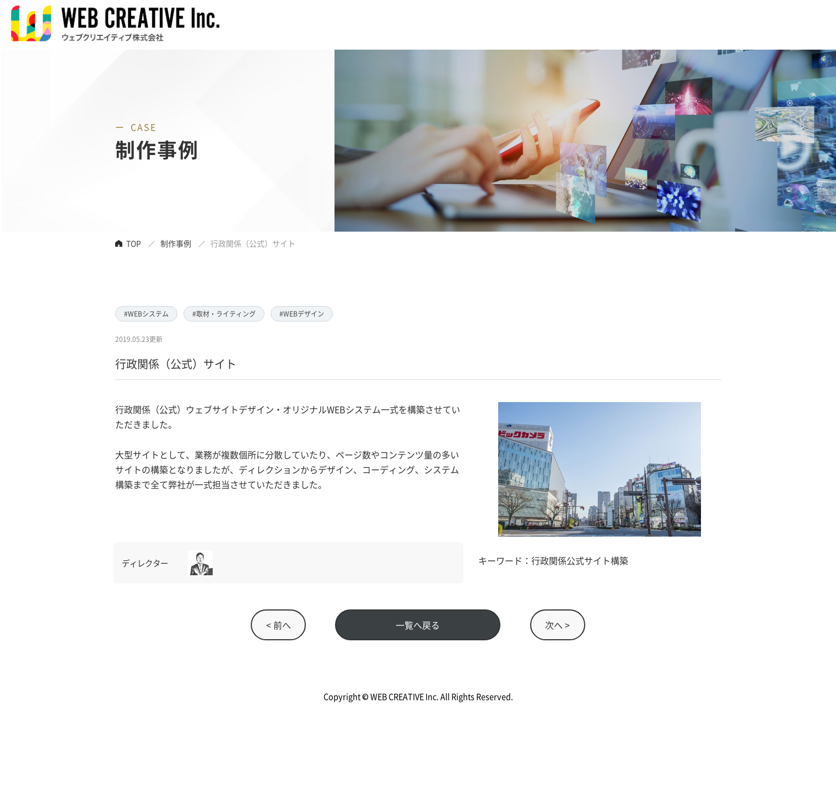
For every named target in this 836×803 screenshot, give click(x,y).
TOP (133, 243)
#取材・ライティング (224, 313)
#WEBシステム (146, 313)
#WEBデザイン (301, 313)
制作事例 (175, 243)
